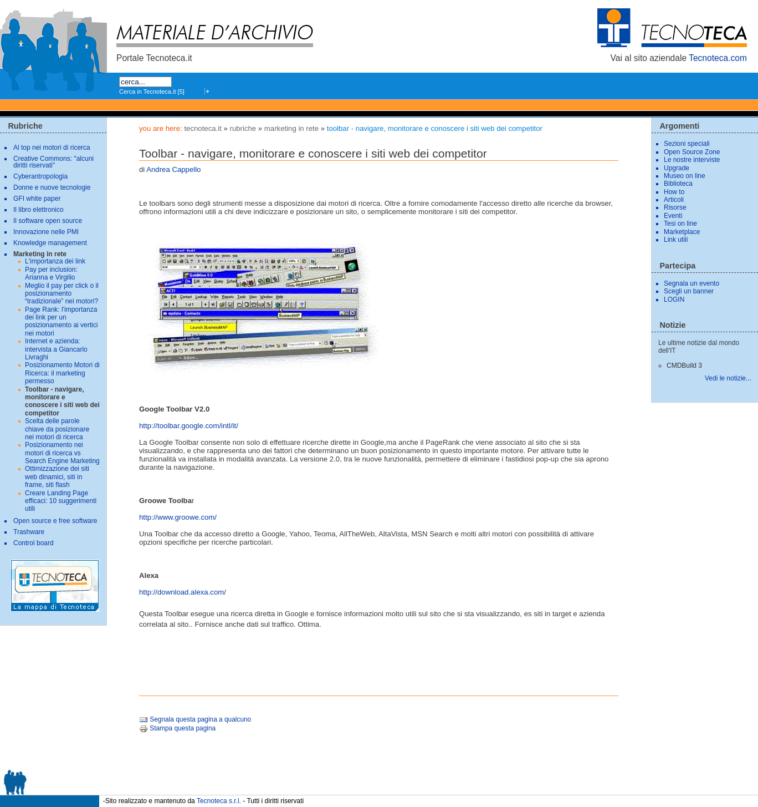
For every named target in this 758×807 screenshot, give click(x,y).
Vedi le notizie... (728, 378)
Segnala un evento (691, 283)
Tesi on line (680, 223)
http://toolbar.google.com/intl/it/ (188, 426)
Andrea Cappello (173, 169)
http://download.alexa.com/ (182, 592)
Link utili (676, 239)
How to (674, 192)
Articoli (674, 200)
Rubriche (243, 128)
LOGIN (674, 299)
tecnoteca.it (202, 128)
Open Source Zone (692, 152)
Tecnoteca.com (718, 58)
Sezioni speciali (687, 144)
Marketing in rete (291, 128)
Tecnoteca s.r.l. (219, 801)
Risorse (675, 207)
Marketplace (682, 232)
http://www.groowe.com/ (178, 517)
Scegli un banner (689, 291)
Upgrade (676, 168)
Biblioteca (678, 183)
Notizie (672, 325)
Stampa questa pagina (177, 728)
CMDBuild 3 (684, 365)
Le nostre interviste (692, 160)
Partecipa (677, 265)
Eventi (673, 216)
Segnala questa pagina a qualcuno (195, 719)
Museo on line (684, 176)
